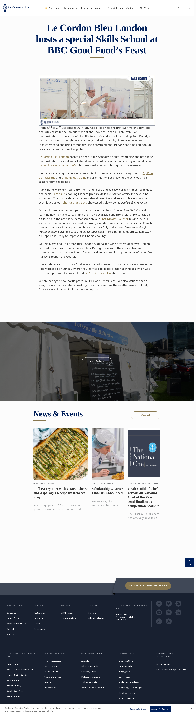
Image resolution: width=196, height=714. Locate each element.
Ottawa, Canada (51, 671)
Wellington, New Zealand (92, 687)
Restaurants (39, 613)
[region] (98, 709)
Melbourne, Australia (90, 677)
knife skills (58, 194)
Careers (37, 623)
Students (92, 613)
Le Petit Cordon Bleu (98, 273)
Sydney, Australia (89, 682)
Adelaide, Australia (89, 666)
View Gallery (97, 361)
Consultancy (39, 629)
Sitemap (10, 634)
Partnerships (39, 618)
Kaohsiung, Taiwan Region (131, 687)
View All (145, 415)
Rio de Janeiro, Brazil (53, 661)
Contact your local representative (171, 669)
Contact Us (11, 613)
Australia (85, 661)
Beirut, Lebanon (14, 696)
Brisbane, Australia (89, 671)
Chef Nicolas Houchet (114, 219)
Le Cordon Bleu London (54, 157)
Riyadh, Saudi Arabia (16, 691)
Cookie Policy (12, 629)
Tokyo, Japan (124, 671)
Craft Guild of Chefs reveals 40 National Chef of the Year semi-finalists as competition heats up (144, 499)
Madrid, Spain (13, 680)
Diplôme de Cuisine (74, 177)
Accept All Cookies (160, 709)
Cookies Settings (138, 709)
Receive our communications (148, 585)
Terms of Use (13, 618)
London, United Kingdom (18, 675)
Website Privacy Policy (16, 623)
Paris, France (12, 664)
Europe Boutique (68, 618)
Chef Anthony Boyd (74, 202)
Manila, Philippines (127, 698)
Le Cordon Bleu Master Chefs (58, 165)
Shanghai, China (126, 661)
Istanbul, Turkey (14, 685)
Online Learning (163, 664)
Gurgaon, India (125, 666)
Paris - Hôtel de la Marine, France (21, 669)
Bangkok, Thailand (127, 693)
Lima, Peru (48, 682)
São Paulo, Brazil (51, 666)
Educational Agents (96, 618)
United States (50, 687)
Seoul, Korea (124, 677)
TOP (189, 562)
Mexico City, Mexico (52, 677)
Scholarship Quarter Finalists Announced (107, 493)
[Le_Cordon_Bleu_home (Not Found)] (17, 8)
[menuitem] (167, 8)
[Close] (191, 708)
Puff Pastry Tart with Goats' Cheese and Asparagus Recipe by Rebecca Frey (60, 495)
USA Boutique (67, 613)
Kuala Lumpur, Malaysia (129, 682)
